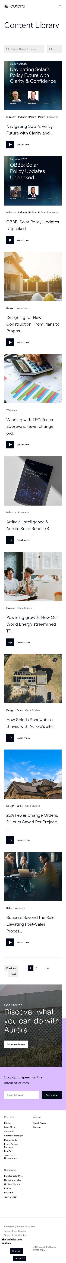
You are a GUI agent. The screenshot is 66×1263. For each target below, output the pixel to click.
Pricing (7, 1123)
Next (13, 973)
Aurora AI (9, 1131)
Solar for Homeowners (10, 1157)
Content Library (12, 1184)
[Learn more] (33, 577)
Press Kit (8, 1192)
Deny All (16, 1250)
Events (7, 1188)
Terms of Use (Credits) (15, 1235)
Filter (52, 48)
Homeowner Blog (12, 1180)
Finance (10, 607)
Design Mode (10, 1140)
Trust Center (10, 1196)
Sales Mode (9, 1127)
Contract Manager (13, 1135)
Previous (11, 968)
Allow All (19, 1258)
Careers (37, 1127)
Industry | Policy (27, 116)
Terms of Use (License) (15, 1231)
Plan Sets (8, 1151)
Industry (11, 116)
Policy (41, 116)
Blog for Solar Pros (13, 1176)
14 (47, 968)
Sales (20, 710)
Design (10, 307)
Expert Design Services (11, 1145)
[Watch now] (33, 86)
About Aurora (39, 1123)
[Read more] (33, 481)
